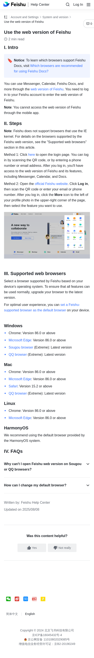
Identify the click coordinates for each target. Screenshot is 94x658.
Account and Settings (25, 17)
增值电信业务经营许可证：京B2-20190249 (47, 644)
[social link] (10, 599)
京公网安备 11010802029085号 (47, 639)
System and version (55, 17)
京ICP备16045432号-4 (47, 635)
